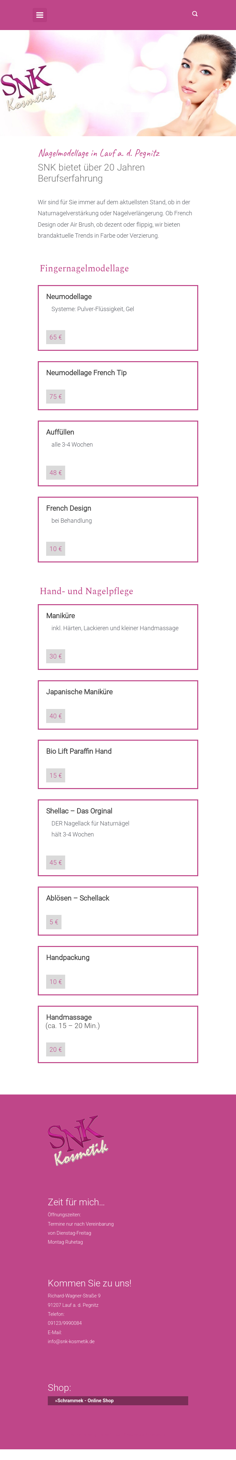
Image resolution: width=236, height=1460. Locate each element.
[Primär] (40, 15)
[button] (12, 1448)
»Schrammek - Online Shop (81, 1401)
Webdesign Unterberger (146, 1435)
